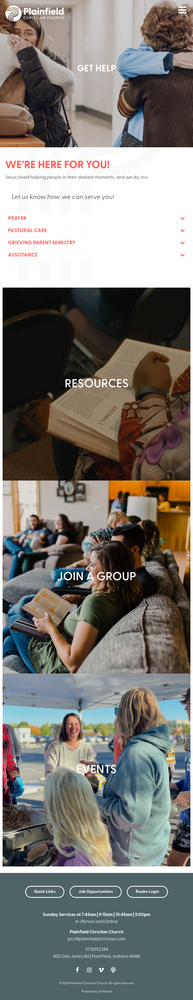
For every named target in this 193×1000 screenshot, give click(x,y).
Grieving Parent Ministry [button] (41, 243)
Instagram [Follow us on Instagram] (90, 970)
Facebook (78, 970)
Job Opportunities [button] (95, 892)
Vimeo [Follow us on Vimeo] (102, 970)
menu (182, 10)
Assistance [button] (22, 255)
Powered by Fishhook (96, 991)
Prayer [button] (17, 218)
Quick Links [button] (45, 892)
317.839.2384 (96, 949)
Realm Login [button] (147, 892)
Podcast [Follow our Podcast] (114, 970)
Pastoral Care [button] (27, 230)
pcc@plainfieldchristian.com (96, 939)
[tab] (96, 218)
